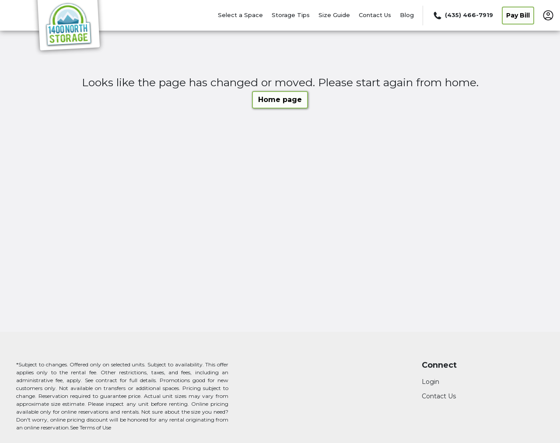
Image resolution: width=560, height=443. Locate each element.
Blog (407, 14)
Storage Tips (291, 14)
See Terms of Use (90, 427)
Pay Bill (518, 15)
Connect (439, 365)
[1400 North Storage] (68, 27)
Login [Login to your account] (430, 382)
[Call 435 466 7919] (462, 15)
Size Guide (334, 14)
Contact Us (375, 14)
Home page (280, 99)
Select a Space (240, 14)
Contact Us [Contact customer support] (439, 396)
